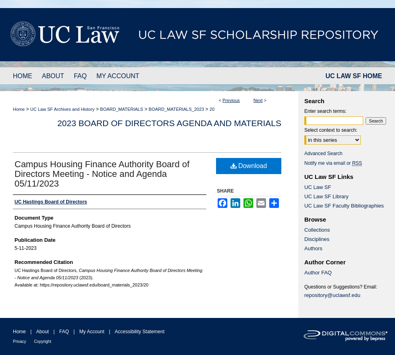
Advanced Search (323, 153)
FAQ (64, 331)
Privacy (19, 341)
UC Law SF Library (326, 196)
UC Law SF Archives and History (62, 109)
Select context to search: (330, 130)
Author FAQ (318, 273)
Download (249, 165)
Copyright (42, 341)
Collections (317, 230)
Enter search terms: (325, 111)
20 (212, 109)
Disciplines (316, 239)
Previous (231, 100)
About (42, 331)
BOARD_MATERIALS (121, 109)
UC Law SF (317, 187)
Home (19, 109)
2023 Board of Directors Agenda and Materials (169, 123)
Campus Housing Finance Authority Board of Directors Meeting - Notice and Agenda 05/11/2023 (102, 174)
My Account (91, 331)
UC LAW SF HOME (354, 76)
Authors (313, 248)
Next (258, 100)
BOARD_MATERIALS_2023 (176, 109)
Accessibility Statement (139, 331)
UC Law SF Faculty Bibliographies (344, 206)
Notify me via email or (333, 163)
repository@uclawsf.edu (332, 295)
